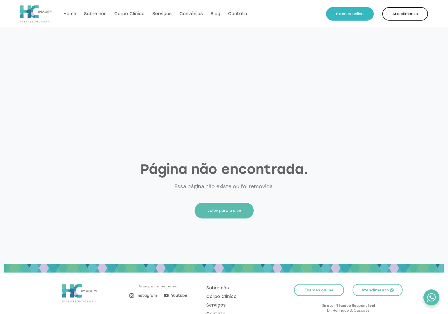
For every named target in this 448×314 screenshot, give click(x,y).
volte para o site (224, 210)
